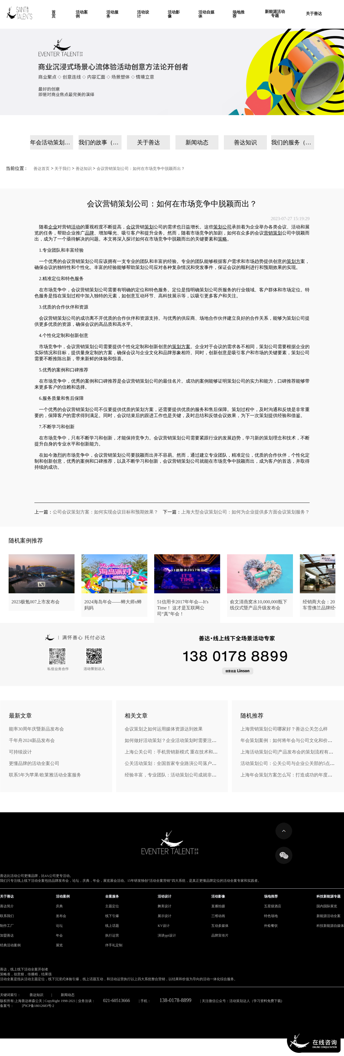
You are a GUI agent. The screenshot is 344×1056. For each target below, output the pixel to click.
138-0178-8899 (175, 1000)
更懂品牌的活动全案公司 (34, 763)
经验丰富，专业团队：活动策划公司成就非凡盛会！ (177, 774)
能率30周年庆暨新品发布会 (36, 728)
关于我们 (62, 168)
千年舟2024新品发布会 (32, 740)
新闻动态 (196, 142)
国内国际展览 (326, 906)
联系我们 (7, 916)
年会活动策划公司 (51, 142)
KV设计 (163, 926)
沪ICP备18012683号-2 (38, 1006)
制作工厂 (7, 926)
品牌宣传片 (219, 935)
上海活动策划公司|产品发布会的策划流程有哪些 (289, 751)
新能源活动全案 (328, 916)
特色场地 (271, 916)
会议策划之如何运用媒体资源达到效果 (164, 728)
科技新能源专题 (328, 896)
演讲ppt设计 (167, 935)
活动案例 (63, 896)
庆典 (59, 906)
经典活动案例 (10, 945)
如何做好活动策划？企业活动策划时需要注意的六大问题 (182, 740)
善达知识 (245, 142)
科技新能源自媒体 (330, 926)
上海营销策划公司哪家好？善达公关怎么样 (284, 728)
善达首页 (42, 168)
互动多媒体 (219, 926)
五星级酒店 (272, 906)
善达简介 (7, 906)
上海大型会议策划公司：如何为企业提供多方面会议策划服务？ (245, 511)
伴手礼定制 (113, 945)
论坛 (59, 926)
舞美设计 (164, 906)
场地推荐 (271, 896)
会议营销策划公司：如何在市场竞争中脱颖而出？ (141, 168)
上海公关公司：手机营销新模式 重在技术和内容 (173, 751)
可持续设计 (20, 751)
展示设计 (164, 916)
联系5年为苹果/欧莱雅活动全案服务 (45, 774)
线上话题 (112, 926)
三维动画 (218, 916)
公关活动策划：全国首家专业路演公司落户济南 (173, 763)
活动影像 (218, 896)
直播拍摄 (218, 906)
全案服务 (112, 896)
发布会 (61, 916)
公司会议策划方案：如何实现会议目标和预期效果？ (105, 511)
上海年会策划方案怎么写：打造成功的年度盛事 (289, 774)
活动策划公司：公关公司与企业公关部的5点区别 (290, 763)
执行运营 (112, 935)
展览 (59, 945)
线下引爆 (112, 916)
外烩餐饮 (271, 926)
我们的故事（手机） (100, 142)
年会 (59, 935)
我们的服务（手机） (292, 142)
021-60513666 (116, 1000)
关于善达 (148, 142)
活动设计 (164, 896)
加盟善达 (7, 935)
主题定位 (112, 906)
